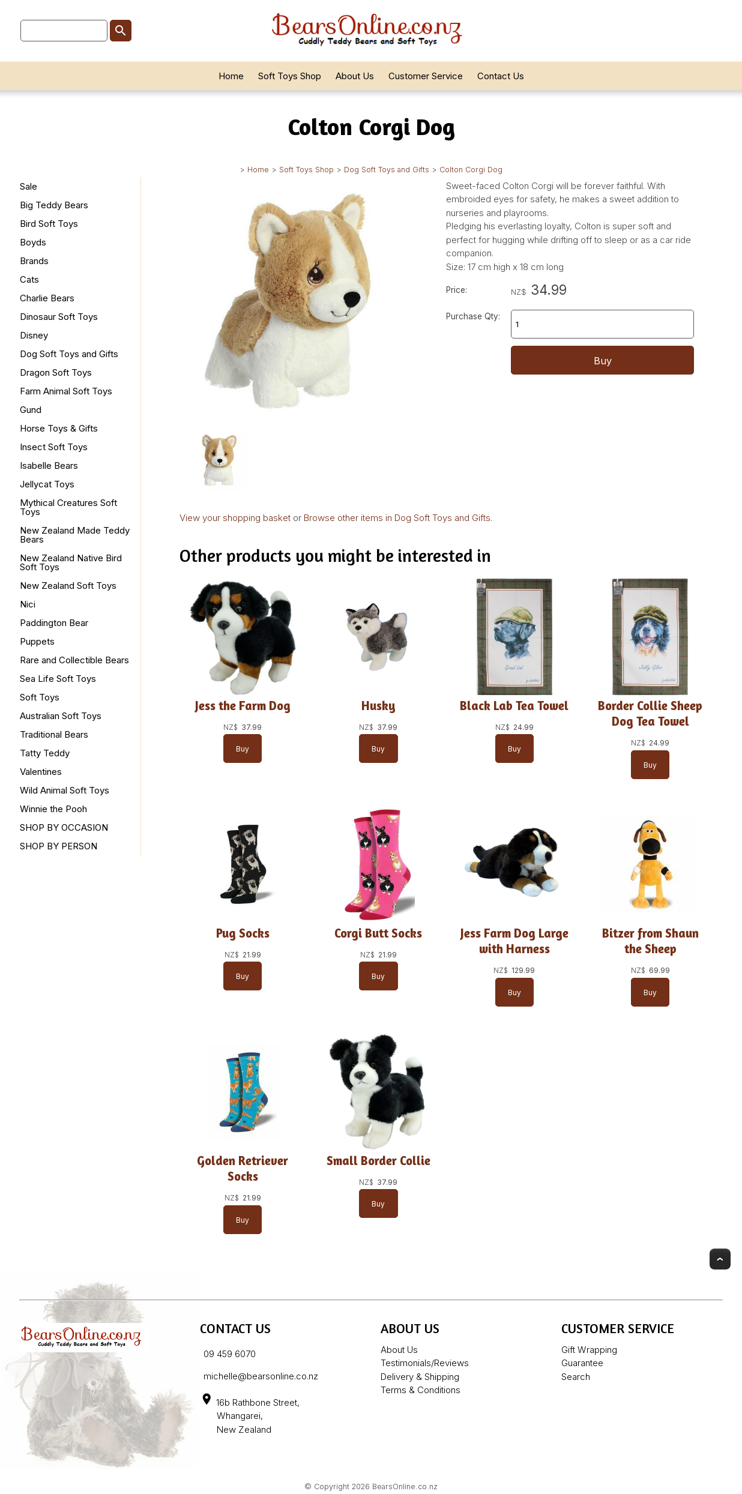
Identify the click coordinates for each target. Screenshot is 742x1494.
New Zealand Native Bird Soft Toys (71, 562)
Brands (34, 261)
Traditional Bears (54, 734)
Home (231, 76)
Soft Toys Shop (289, 76)
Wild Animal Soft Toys (64, 790)
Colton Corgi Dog (470, 169)
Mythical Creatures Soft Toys (68, 507)
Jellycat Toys (47, 484)
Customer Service (425, 76)
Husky (378, 705)
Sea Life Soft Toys (58, 678)
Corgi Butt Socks (378, 933)
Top (720, 1259)
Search (575, 1376)
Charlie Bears (47, 298)
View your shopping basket (235, 517)
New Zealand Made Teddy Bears (75, 535)
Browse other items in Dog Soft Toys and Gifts (397, 517)
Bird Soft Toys (49, 223)
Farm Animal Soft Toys (66, 391)
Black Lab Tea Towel (514, 705)
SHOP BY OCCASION (64, 827)
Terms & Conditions (420, 1390)
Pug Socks (242, 933)
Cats (29, 279)
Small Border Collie (378, 1160)
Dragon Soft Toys (56, 372)
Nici (27, 604)
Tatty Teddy (45, 753)
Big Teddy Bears (54, 205)
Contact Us (500, 76)
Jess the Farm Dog (242, 705)
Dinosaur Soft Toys (59, 316)
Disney (34, 335)
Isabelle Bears (49, 465)
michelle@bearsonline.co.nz (261, 1376)
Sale (28, 186)
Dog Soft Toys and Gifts (386, 169)
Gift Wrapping (589, 1349)
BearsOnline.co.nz (405, 1486)
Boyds (33, 242)
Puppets (37, 641)
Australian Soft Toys (60, 715)
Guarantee (582, 1363)
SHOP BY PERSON (58, 846)
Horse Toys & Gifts (59, 428)
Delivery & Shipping (420, 1376)
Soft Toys (39, 697)
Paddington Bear (54, 622)
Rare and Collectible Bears (74, 660)
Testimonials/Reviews (425, 1363)
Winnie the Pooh (53, 809)
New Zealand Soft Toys (68, 585)
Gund (30, 409)
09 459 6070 (230, 1354)
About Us (355, 76)
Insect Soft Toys (54, 447)
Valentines (41, 771)
